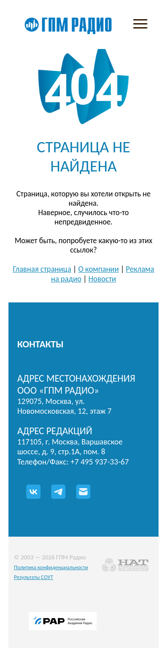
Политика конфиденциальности (51, 567)
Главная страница (42, 269)
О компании (98, 269)
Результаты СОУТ (33, 577)
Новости (102, 279)
